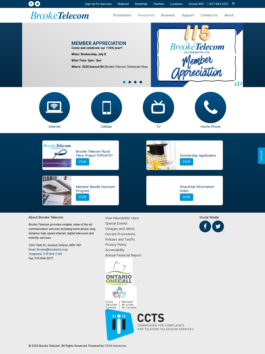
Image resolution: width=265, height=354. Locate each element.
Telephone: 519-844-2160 (45, 254)
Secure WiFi (196, 4)
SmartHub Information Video (197, 189)
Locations (176, 4)
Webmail (123, 4)
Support (188, 15)
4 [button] (141, 82)
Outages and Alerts (120, 229)
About (229, 15)
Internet (54, 126)
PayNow (158, 4)
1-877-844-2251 (218, 4)
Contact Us (209, 15)
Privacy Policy (115, 244)
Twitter (37, 3)
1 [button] (124, 82)
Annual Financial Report (123, 255)
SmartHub (141, 4)
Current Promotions (120, 234)
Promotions (122, 15)
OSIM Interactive (115, 346)
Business (168, 15)
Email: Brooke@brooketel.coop (48, 249)
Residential (146, 15)
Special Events (116, 223)
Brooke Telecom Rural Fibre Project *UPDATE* (94, 153)
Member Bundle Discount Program (95, 189)
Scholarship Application (198, 155)
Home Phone (210, 126)
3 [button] (135, 82)
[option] (132, 55)
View (82, 161)
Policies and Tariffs (120, 239)
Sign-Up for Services (98, 4)
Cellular (106, 126)
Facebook (31, 3)
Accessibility (114, 250)
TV (158, 126)
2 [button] (130, 82)
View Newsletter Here (122, 218)
